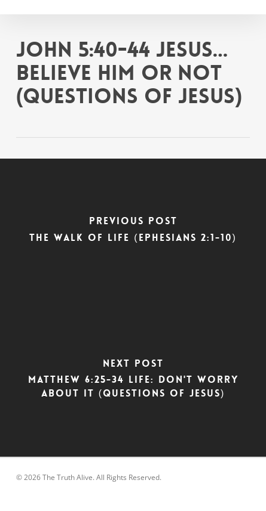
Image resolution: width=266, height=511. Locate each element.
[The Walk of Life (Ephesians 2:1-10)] (133, 233)
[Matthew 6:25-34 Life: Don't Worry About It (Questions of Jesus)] (133, 382)
